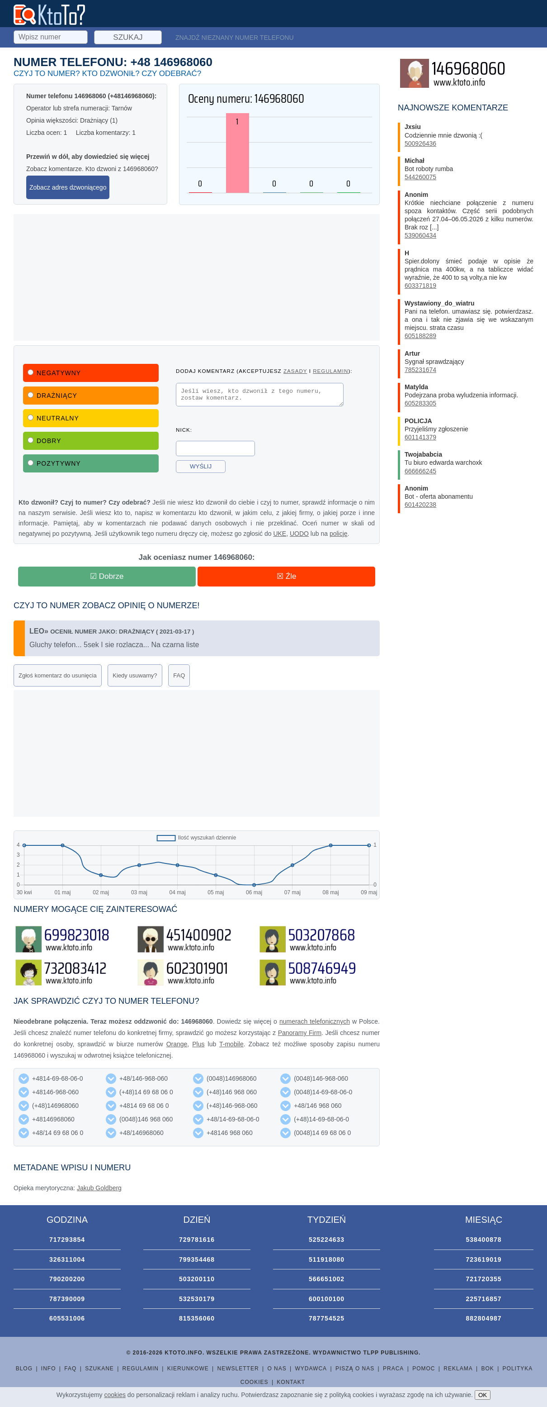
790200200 (67, 1279)
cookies (115, 1394)
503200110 (197, 1279)
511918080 (326, 1259)
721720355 (483, 1279)
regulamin (330, 371)
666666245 (420, 471)
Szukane (99, 1368)
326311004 (67, 1259)
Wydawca (311, 1368)
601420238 (420, 504)
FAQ (179, 675)
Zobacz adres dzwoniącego (67, 187)
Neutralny (53, 418)
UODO (299, 533)
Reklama (457, 1368)
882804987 (483, 1318)
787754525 (326, 1318)
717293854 (67, 1239)
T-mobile (231, 1044)
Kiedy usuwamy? (135, 675)
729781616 (197, 1239)
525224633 (326, 1239)
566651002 (326, 1279)
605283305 (420, 403)
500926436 (420, 143)
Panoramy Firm (299, 1032)
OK (482, 1395)
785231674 (420, 369)
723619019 (483, 1259)
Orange (177, 1044)
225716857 (483, 1298)
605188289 (420, 335)
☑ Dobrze (107, 576)
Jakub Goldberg (99, 1188)
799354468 (197, 1259)
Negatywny (54, 373)
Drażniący (52, 395)
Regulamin (141, 1368)
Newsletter (238, 1368)
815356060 (197, 1318)
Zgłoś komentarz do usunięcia (58, 675)
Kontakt (291, 1382)
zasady (295, 371)
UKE (279, 533)
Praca (393, 1368)
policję (339, 533)
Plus (198, 1044)
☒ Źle (286, 576)
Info (48, 1368)
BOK (487, 1368)
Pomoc (423, 1368)
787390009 (67, 1298)
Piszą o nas (354, 1368)
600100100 (326, 1298)
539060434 (420, 235)
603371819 (420, 285)
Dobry (44, 440)
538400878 (483, 1239)
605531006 (67, 1318)
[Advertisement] (197, 277)
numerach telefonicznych (314, 1021)
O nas (276, 1368)
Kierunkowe (188, 1368)
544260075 (420, 177)
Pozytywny (54, 463)
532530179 (197, 1298)
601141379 (420, 437)
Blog (24, 1368)
